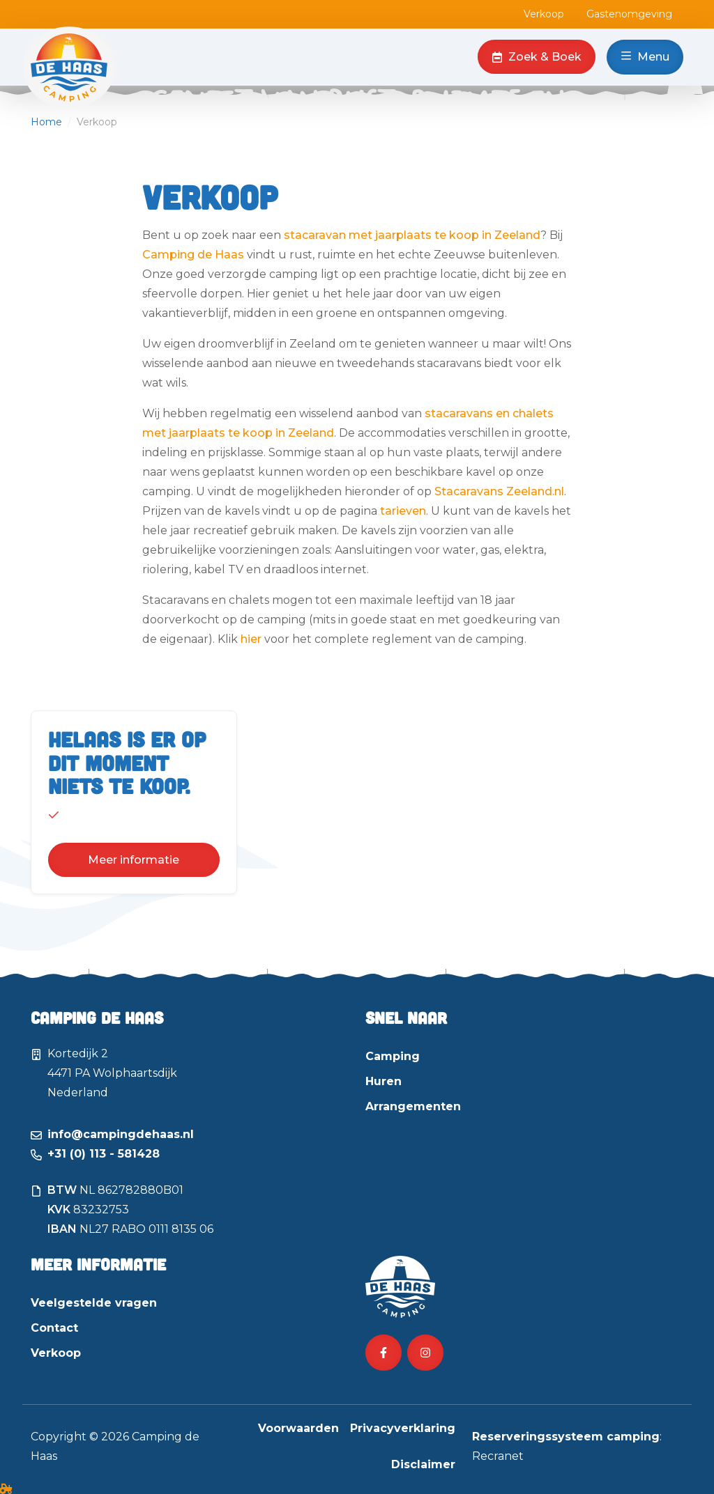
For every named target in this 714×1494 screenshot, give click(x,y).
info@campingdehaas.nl (120, 1134)
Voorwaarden (298, 1428)
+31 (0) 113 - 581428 (103, 1153)
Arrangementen (413, 1106)
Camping (392, 1056)
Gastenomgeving (629, 14)
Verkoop (544, 14)
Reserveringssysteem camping (566, 1436)
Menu (645, 56)
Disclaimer (423, 1464)
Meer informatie (133, 859)
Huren (383, 1081)
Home (46, 122)
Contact (54, 1328)
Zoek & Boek (537, 56)
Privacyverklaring (402, 1428)
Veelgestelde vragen (94, 1302)
